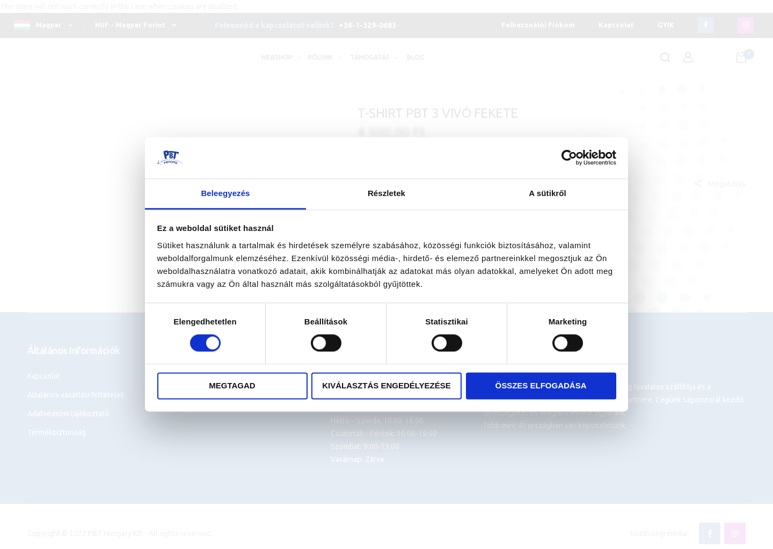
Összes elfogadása (540, 385)
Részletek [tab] (386, 193)
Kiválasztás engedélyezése (386, 385)
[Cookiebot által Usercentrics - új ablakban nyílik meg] (569, 158)
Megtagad (232, 385)
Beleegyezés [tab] (225, 193)
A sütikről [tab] (547, 193)
